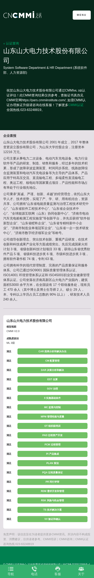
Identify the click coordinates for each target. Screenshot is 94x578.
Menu (81, 15)
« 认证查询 (11, 43)
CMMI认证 (75, 105)
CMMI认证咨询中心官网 (23, 15)
